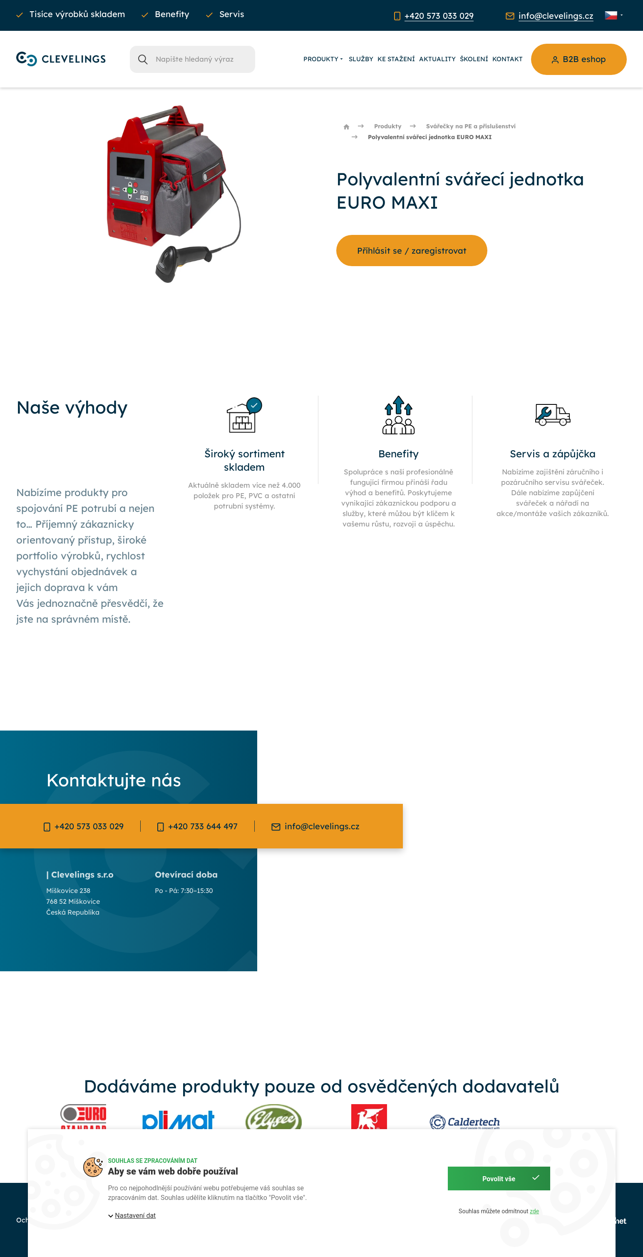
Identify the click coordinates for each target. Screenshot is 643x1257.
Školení (474, 59)
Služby (361, 59)
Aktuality (437, 59)
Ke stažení (396, 59)
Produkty (324, 59)
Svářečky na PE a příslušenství (471, 126)
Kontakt (507, 59)
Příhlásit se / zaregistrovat (412, 250)
